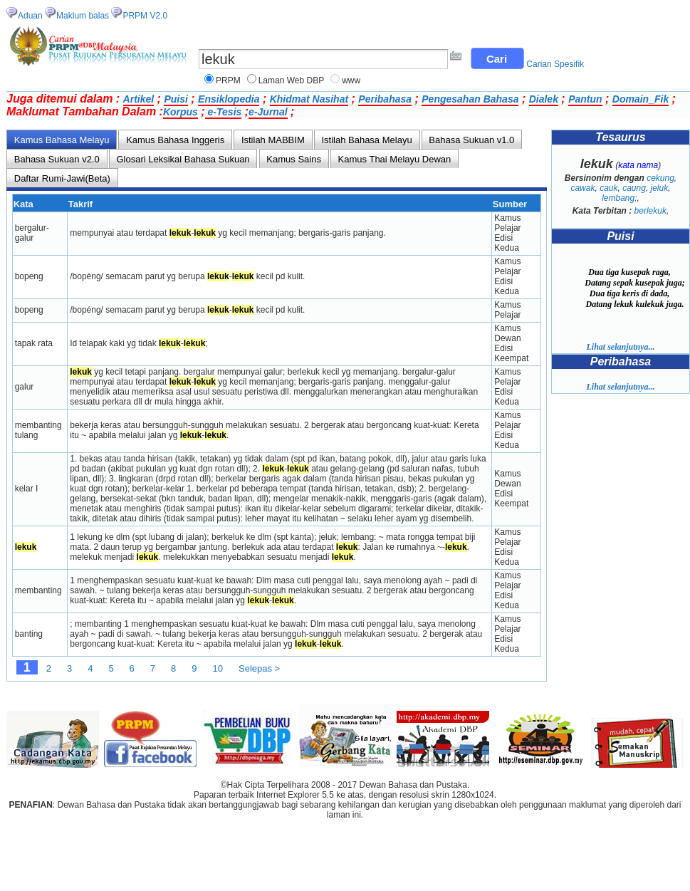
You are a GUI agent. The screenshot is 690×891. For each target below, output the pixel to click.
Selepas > (259, 668)
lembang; (619, 198)
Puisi (175, 99)
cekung (660, 178)
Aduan (30, 16)
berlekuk (650, 211)
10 (218, 668)
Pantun (585, 99)
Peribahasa (385, 99)
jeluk (660, 188)
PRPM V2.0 (144, 16)
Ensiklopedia (228, 99)
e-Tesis (223, 112)
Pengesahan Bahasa (470, 99)
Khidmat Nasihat (309, 99)
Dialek (543, 99)
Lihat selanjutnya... (620, 347)
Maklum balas (82, 16)
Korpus (180, 112)
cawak (582, 188)
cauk (608, 188)
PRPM (228, 80)
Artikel (139, 99)
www (351, 80)
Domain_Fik (640, 99)
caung (634, 188)
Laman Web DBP (291, 80)
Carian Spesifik (555, 64)
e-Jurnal (268, 112)
